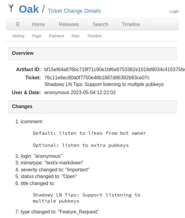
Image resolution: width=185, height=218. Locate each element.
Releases (69, 24)
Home (38, 24)
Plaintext (56, 36)
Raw (76, 36)
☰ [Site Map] (17, 24)
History (18, 36)
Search (100, 24)
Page (36, 36)
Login (174, 11)
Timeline (131, 24)
